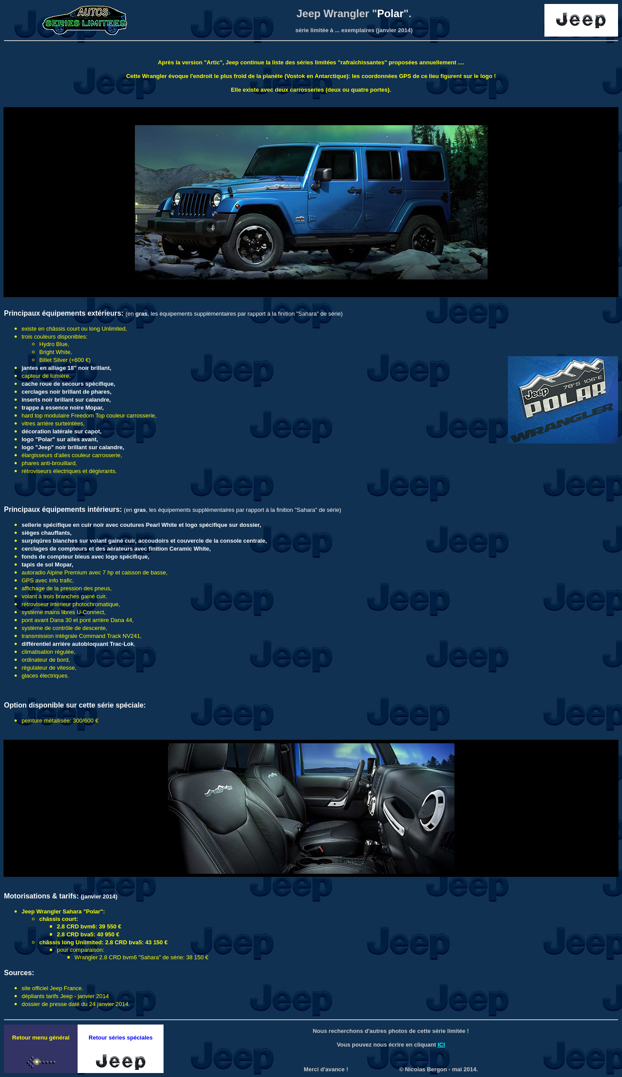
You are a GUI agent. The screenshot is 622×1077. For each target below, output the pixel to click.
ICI (441, 1044)
